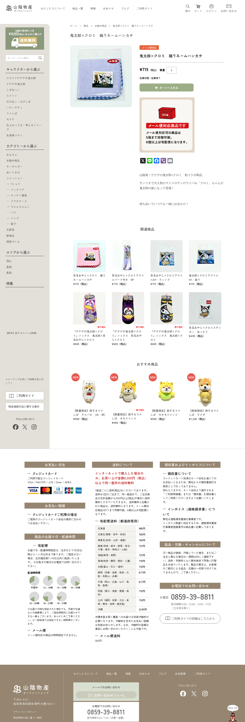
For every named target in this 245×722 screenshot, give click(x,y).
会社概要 (180, 674)
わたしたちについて (53, 9)
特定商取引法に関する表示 (24, 408)
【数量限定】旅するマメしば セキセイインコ (165, 413)
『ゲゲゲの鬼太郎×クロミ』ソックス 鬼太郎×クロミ (165, 336)
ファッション (14, 178)
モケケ (10, 119)
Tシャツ (15, 184)
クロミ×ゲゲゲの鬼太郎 (21, 78)
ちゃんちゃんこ (20, 208)
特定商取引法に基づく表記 (27, 708)
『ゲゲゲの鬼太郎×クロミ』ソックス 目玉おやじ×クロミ (127, 336)
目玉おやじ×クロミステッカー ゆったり (204, 330)
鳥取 (9, 274)
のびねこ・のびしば (18, 101)
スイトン (11, 96)
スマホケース (19, 202)
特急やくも (13, 243)
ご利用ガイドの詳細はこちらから (193, 619)
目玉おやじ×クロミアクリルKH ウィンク (165, 278)
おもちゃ (11, 155)
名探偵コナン (14, 135)
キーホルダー (14, 166)
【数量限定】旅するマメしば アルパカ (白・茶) (89, 413)
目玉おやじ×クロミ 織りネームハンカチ (88, 278)
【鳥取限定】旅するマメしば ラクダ (204, 413)
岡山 (9, 262)
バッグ (15, 219)
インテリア (17, 190)
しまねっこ (13, 90)
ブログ (125, 9)
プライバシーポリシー (25, 703)
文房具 (10, 231)
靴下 (13, 225)
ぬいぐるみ (13, 172)
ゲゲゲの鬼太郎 (15, 84)
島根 (9, 268)
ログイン (211, 11)
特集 (93, 9)
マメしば (11, 113)
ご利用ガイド (144, 9)
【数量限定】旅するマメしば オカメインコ (127, 417)
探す (187, 11)
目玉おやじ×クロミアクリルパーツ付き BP (127, 278)
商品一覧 (77, 9)
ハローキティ (14, 107)
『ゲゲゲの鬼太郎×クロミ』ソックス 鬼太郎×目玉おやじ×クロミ (88, 336)
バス (13, 213)
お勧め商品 (13, 160)
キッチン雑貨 (19, 196)
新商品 (10, 237)
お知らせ (108, 9)
